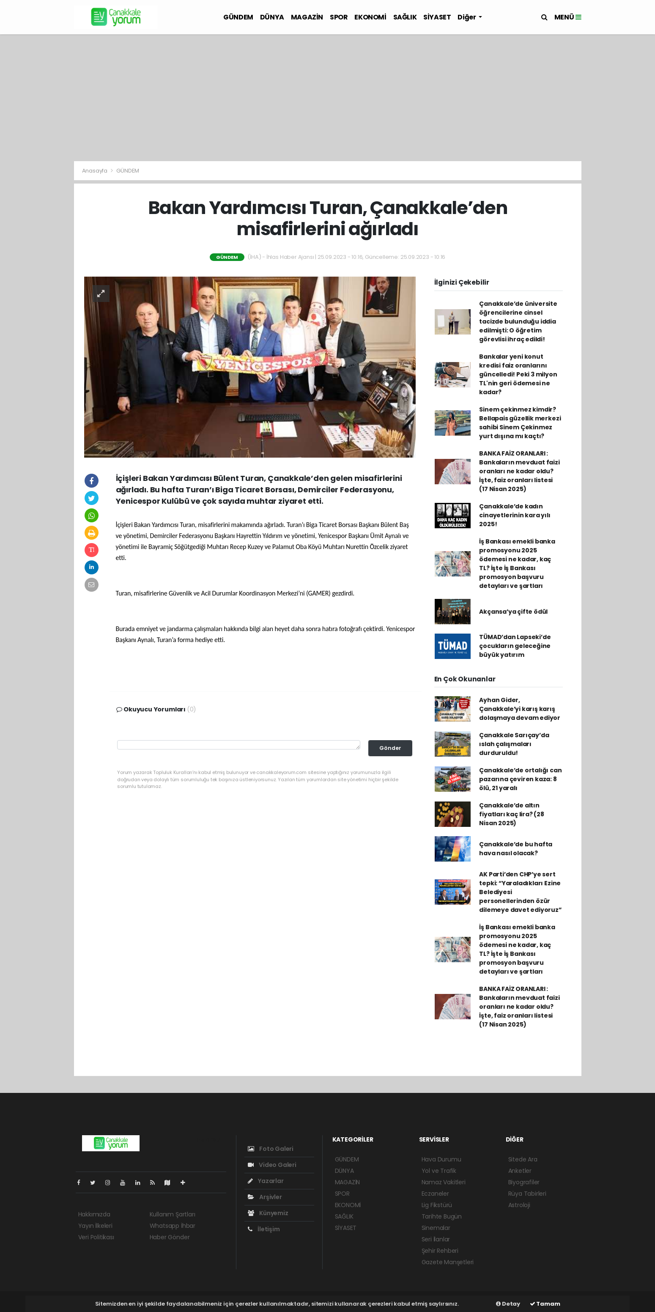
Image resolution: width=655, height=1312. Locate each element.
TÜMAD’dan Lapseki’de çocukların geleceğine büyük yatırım (515, 646)
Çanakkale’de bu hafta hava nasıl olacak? (515, 848)
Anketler (520, 1171)
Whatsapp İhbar (172, 1225)
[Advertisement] (327, 97)
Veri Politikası (96, 1237)
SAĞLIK (405, 17)
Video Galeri (272, 1165)
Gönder (390, 748)
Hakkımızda (94, 1214)
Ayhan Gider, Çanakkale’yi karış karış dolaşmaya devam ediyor (519, 709)
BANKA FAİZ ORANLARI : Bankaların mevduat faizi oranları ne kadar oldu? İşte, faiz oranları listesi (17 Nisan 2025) (519, 471)
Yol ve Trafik (439, 1171)
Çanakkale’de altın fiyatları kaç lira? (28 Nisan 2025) (511, 814)
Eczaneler (435, 1193)
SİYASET (437, 17)
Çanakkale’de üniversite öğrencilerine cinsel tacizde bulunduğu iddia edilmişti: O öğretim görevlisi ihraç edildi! (518, 321)
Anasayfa (95, 171)
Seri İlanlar (436, 1239)
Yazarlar (266, 1181)
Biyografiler (524, 1182)
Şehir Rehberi (440, 1250)
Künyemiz (268, 1213)
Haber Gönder (170, 1237)
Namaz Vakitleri (444, 1182)
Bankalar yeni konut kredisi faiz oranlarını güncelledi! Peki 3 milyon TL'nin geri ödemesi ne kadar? (518, 374)
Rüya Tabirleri (527, 1193)
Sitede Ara (522, 1159)
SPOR (339, 17)
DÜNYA (272, 17)
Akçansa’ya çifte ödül (513, 611)
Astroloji (519, 1205)
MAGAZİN (307, 17)
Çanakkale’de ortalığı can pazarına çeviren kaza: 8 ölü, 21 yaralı (520, 779)
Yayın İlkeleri (95, 1225)
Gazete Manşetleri (448, 1262)
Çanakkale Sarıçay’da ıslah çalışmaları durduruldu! (514, 744)
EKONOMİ (370, 17)
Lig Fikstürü (437, 1205)
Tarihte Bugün (442, 1216)
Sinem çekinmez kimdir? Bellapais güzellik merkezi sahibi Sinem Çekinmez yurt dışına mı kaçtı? (520, 422)
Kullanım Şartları (172, 1214)
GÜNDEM (238, 17)
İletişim (264, 1229)
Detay (508, 1304)
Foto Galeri (271, 1149)
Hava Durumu (441, 1159)
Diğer (467, 17)
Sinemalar (436, 1228)
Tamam (545, 1304)
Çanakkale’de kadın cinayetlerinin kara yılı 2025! (514, 515)
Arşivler (265, 1197)
